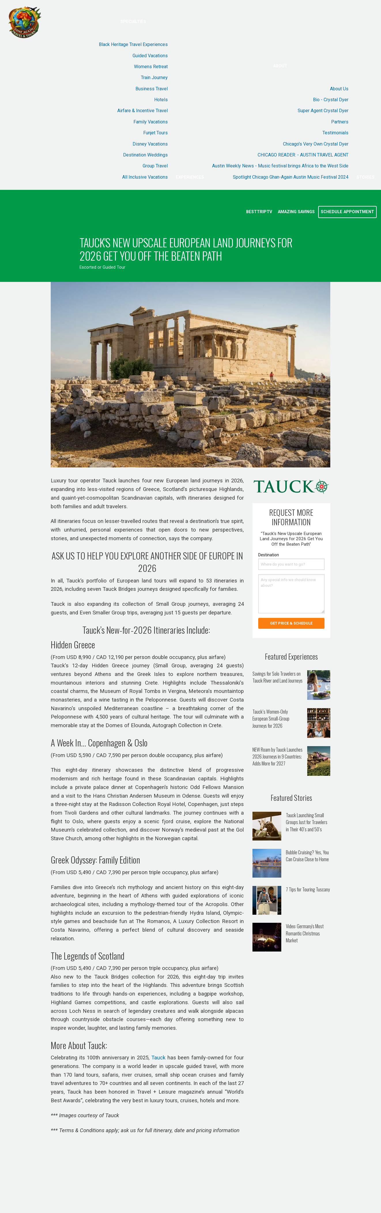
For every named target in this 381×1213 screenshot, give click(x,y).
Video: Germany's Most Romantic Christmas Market (305, 933)
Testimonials (335, 132)
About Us (339, 88)
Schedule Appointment (347, 211)
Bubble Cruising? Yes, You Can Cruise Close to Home (307, 856)
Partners (339, 122)
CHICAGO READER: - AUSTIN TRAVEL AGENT (303, 155)
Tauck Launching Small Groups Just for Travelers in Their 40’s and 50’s (306, 822)
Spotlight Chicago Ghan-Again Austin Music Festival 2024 (290, 177)
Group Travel (155, 166)
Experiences (190, 177)
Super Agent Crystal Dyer (323, 110)
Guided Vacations (150, 55)
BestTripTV (259, 211)
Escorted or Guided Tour (102, 267)
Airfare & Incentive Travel (142, 110)
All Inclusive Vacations (145, 177)
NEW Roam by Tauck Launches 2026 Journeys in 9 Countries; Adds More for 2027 (277, 756)
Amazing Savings (296, 211)
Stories (365, 177)
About (280, 66)
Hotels (161, 99)
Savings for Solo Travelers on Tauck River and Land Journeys (277, 677)
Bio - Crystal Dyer (330, 99)
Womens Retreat (151, 66)
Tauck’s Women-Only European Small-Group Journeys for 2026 (270, 718)
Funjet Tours (155, 132)
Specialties (133, 21)
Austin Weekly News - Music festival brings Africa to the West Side (280, 166)
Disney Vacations (150, 144)
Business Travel (151, 88)
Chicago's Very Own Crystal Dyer (315, 144)
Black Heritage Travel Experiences (133, 44)
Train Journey (154, 77)
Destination (268, 555)
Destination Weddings (145, 155)
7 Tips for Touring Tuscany (308, 889)
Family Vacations (150, 122)
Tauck (158, 1058)
